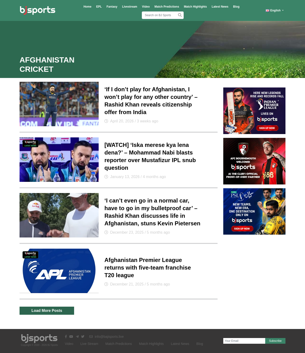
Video (146, 6)
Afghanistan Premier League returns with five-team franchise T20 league (147, 267)
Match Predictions (166, 6)
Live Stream (89, 344)
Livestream (129, 6)
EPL (99, 6)
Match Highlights (195, 6)
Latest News (220, 6)
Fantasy (112, 6)
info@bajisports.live (106, 336)
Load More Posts (46, 311)
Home (87, 6)
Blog (236, 6)
